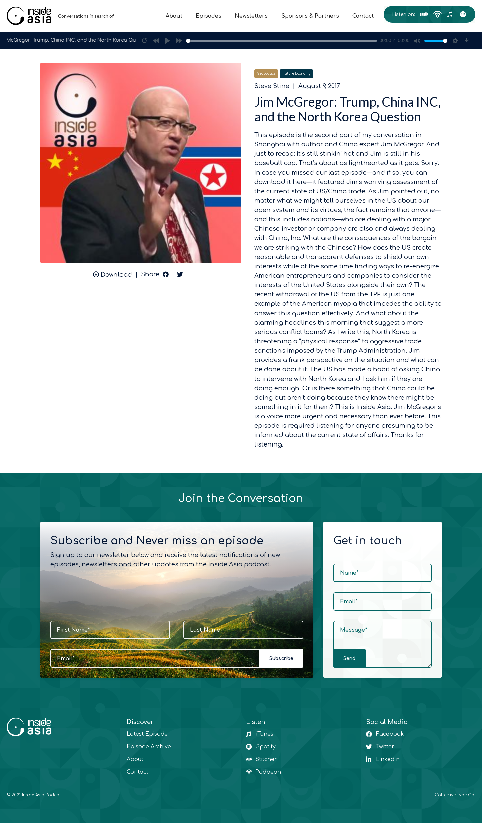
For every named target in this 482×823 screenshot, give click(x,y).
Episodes (208, 16)
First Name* (73, 630)
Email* (66, 659)
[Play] (167, 40)
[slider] (281, 41)
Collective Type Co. (455, 795)
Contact (363, 16)
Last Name (205, 630)
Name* (349, 573)
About (174, 16)
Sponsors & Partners (310, 16)
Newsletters (251, 16)
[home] (62, 16)
